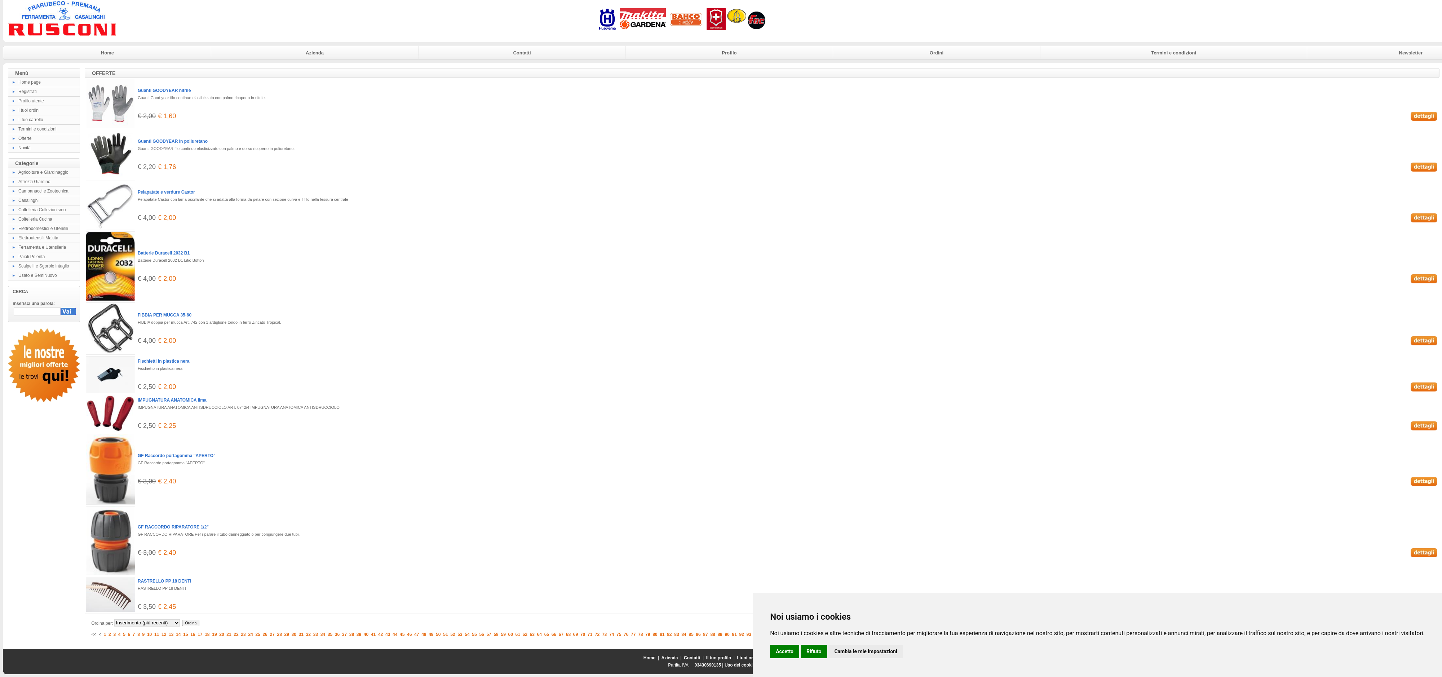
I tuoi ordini (29, 110)
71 (590, 634)
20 (221, 634)
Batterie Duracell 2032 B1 (164, 253)
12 (164, 634)
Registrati (27, 91)
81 (662, 634)
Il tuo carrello (30, 119)
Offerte (24, 138)
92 (741, 634)
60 (510, 634)
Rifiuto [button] (814, 651)
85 (691, 634)
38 (351, 634)
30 (294, 634)
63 (532, 634)
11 (156, 634)
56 (481, 634)
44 (395, 634)
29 (286, 634)
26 (264, 634)
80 (655, 634)
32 (308, 634)
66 (554, 634)
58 (496, 634)
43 (387, 634)
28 (279, 634)
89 (719, 634)
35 (330, 634)
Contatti (522, 53)
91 (734, 634)
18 (207, 634)
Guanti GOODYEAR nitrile (164, 90)
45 (402, 634)
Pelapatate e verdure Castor (166, 192)
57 (488, 634)
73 (604, 634)
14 (178, 634)
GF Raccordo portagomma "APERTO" (177, 455)
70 (582, 634)
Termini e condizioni (1173, 53)
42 (380, 634)
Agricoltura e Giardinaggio (43, 172)
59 (503, 634)
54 (467, 634)
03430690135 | (709, 665)
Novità (24, 147)
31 (301, 634)
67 (561, 634)
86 (698, 634)
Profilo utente (31, 100)
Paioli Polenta (31, 256)
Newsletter (1411, 53)
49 (431, 634)
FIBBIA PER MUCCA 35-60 (164, 315)
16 (192, 634)
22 (236, 634)
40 (366, 634)
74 (611, 634)
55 (474, 634)
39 (359, 634)
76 (626, 634)
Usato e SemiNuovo (37, 275)
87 (705, 634)
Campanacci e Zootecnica (43, 191)
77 (633, 634)
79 (647, 634)
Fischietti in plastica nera (163, 361)
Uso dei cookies (741, 665)
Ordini (936, 53)
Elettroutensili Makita (38, 237)
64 (539, 634)
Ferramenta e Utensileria (42, 247)
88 (712, 634)
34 (322, 634)
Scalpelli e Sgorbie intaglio (43, 266)
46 (409, 634)
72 (597, 634)
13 (171, 634)
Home (107, 53)
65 (546, 634)
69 (575, 634)
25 (257, 634)
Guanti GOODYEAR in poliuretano (173, 141)
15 (185, 634)
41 (373, 634)
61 (518, 634)
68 (568, 634)
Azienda (315, 53)
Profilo (729, 53)
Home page (29, 82)
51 (445, 634)
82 (669, 634)
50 (438, 634)
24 (250, 634)
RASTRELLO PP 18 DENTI (164, 581)
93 (749, 634)
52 (452, 634)
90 (727, 634)
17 (200, 634)
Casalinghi (28, 200)
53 (459, 634)
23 (243, 634)
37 (344, 634)
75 (618, 634)
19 (214, 634)
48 (423, 634)
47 (416, 634)
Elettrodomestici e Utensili (43, 228)
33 (315, 634)
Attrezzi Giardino (34, 181)
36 (337, 634)
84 (683, 634)
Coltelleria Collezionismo (42, 209)
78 (640, 634)
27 (272, 634)
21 (228, 634)
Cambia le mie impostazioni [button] (865, 651)
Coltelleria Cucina (35, 219)
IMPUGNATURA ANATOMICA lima (172, 400)
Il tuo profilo (718, 657)
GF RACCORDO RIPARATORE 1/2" (173, 527)
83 (676, 634)
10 (149, 634)
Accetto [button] (784, 651)
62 (525, 634)
